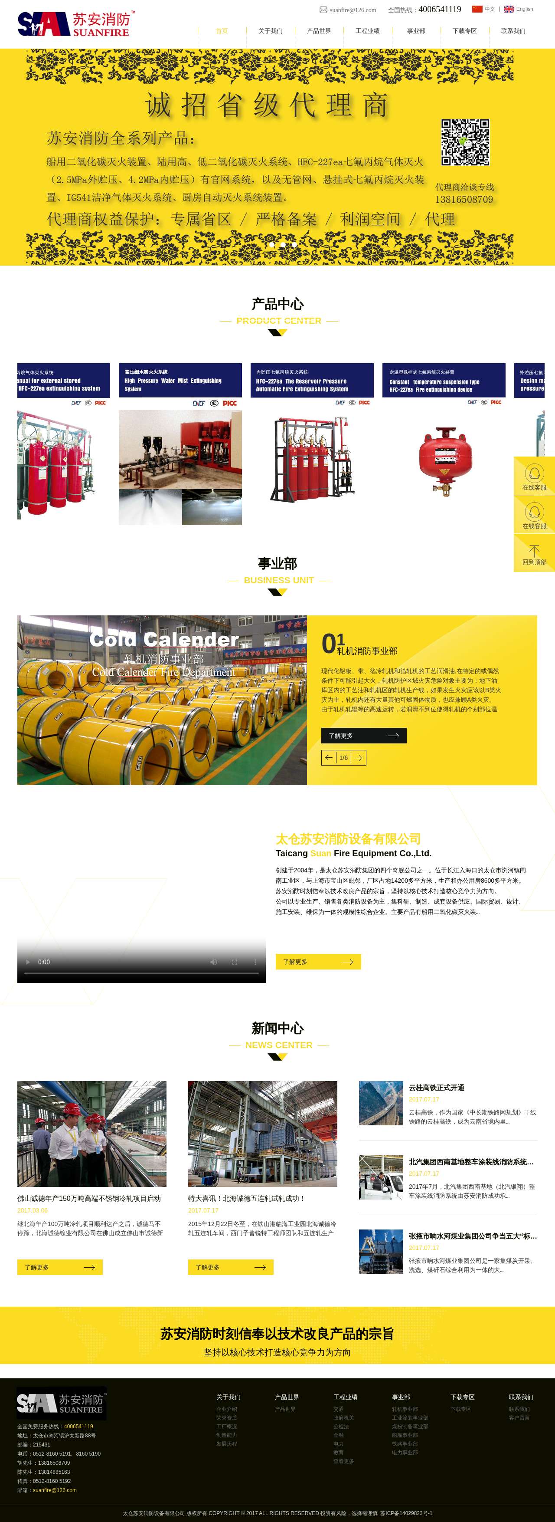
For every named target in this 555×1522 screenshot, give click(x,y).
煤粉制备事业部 (410, 1426)
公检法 (341, 1426)
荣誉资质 (226, 1418)
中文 (490, 9)
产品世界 (319, 30)
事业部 (416, 30)
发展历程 (226, 1444)
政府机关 (343, 1418)
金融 (338, 1435)
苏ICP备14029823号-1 (406, 1513)
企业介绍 (226, 1409)
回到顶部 (534, 555)
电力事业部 (405, 1453)
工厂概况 (226, 1426)
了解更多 (341, 735)
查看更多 (343, 1461)
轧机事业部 (405, 1409)
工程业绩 (368, 30)
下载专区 (465, 30)
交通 (338, 1409)
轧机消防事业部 (367, 651)
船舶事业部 (405, 1435)
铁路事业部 (405, 1444)
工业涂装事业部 (410, 1418)
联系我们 (513, 30)
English (524, 9)
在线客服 (534, 477)
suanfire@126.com (354, 10)
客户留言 (519, 1418)
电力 (338, 1444)
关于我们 (270, 30)
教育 (338, 1453)
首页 (222, 30)
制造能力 (226, 1435)
